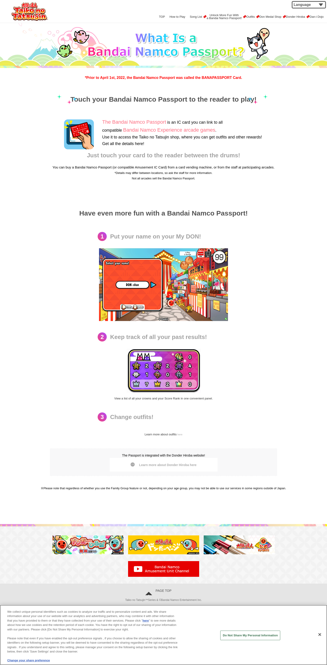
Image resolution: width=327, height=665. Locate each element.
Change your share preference (28, 660)
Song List (181, 15)
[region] (163, 635)
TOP (142, 15)
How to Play (160, 15)
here (180, 434)
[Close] (320, 635)
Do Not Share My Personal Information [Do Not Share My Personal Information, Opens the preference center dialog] (250, 635)
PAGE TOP (165, 594)
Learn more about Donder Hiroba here (168, 465)
